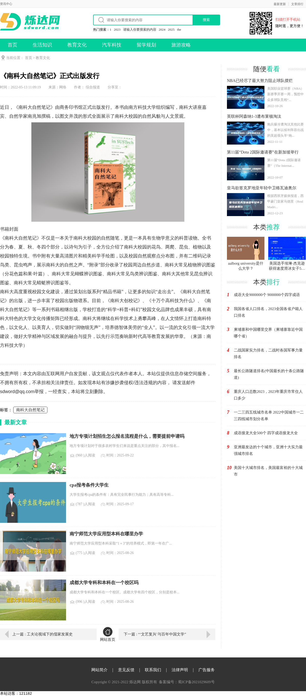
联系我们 (153, 670)
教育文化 (77, 45)
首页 (12, 45)
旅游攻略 (181, 45)
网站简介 (99, 670)
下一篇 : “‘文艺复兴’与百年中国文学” (155, 634)
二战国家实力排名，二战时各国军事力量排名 (268, 353)
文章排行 (297, 4)
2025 (171, 29)
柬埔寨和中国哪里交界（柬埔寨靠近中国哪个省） (268, 332)
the (179, 29)
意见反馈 (126, 670)
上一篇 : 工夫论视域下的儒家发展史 (42, 634)
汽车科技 (111, 45)
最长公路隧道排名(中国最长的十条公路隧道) (269, 374)
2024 (162, 29)
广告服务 (206, 670)
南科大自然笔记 (30, 410)
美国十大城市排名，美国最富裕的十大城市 (268, 471)
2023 (117, 29)
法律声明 (180, 670)
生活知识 (42, 45)
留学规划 (146, 45)
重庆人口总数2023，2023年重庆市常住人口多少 (268, 395)
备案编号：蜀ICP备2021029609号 (186, 682)
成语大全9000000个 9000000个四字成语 (267, 295)
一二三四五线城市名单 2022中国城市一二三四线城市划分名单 (269, 415)
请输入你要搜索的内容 (139, 29)
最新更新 (280, 4)
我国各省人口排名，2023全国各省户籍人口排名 (268, 312)
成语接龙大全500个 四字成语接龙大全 (266, 433)
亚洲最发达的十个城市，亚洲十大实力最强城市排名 (268, 450)
